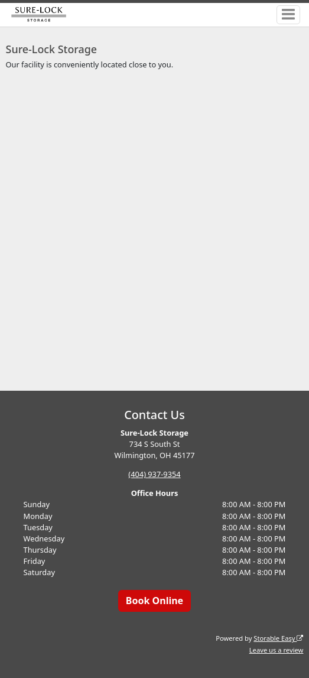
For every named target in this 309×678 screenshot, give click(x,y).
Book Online (154, 600)
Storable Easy (278, 638)
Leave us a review (276, 649)
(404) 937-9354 (154, 474)
